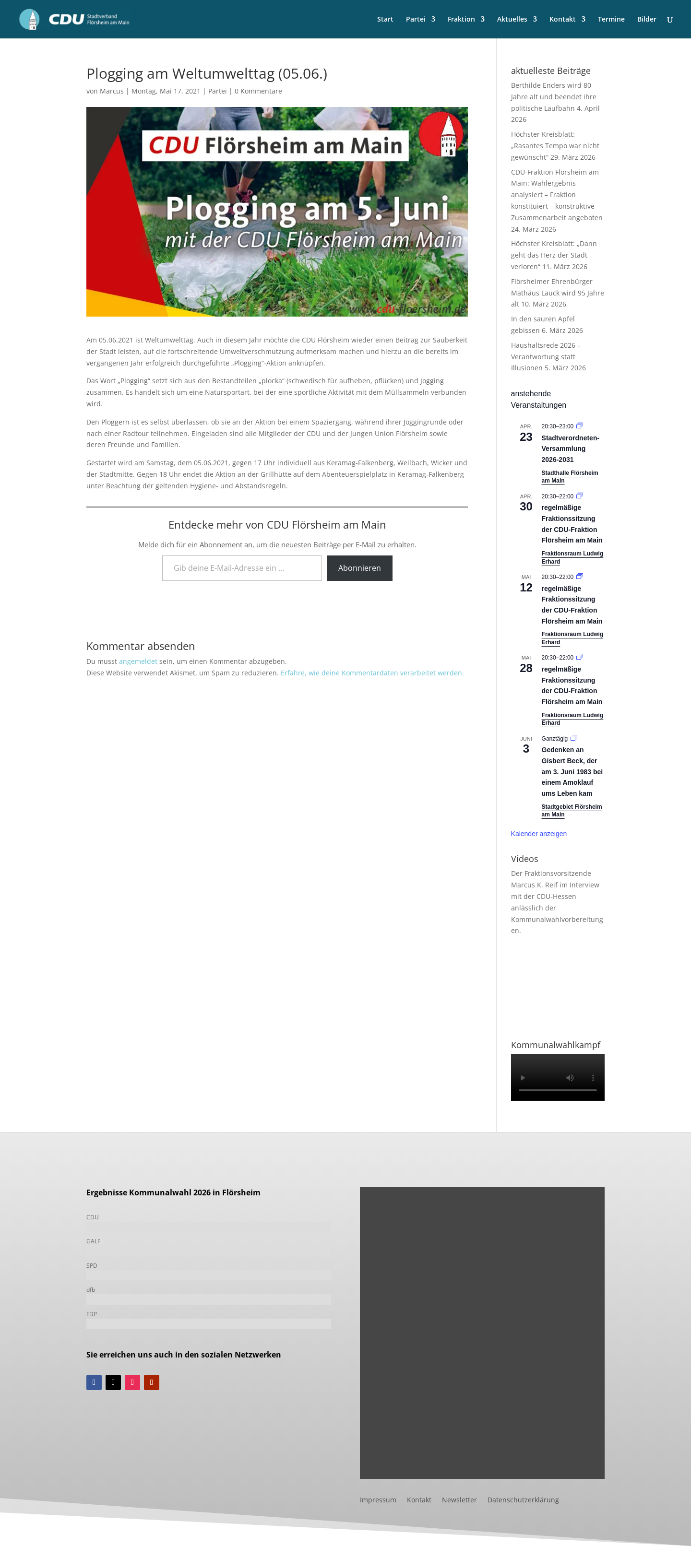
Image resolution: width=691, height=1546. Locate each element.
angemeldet (138, 661)
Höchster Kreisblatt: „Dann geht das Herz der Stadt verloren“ (554, 255)
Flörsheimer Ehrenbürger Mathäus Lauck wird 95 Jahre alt (557, 293)
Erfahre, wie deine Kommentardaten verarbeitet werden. (372, 672)
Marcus (112, 90)
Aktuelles (512, 20)
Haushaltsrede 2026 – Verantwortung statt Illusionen (546, 357)
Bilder (646, 20)
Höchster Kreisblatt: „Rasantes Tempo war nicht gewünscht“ (555, 146)
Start (385, 20)
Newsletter (459, 1500)
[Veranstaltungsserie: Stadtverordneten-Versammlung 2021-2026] (579, 426)
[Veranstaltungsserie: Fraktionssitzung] (579, 496)
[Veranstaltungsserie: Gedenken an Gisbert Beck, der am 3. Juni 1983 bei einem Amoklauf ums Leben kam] (574, 738)
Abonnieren (359, 568)
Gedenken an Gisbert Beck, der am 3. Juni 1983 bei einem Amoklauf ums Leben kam (572, 771)
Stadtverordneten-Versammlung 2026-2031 (571, 448)
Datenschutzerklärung (523, 1500)
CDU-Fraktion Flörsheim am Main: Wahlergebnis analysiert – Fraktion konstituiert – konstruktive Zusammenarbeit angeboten (557, 194)
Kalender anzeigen (539, 834)
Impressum (378, 1500)
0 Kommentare (258, 90)
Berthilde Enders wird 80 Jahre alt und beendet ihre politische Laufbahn (553, 97)
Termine (611, 20)
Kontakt (562, 20)
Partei (416, 20)
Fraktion (461, 20)
